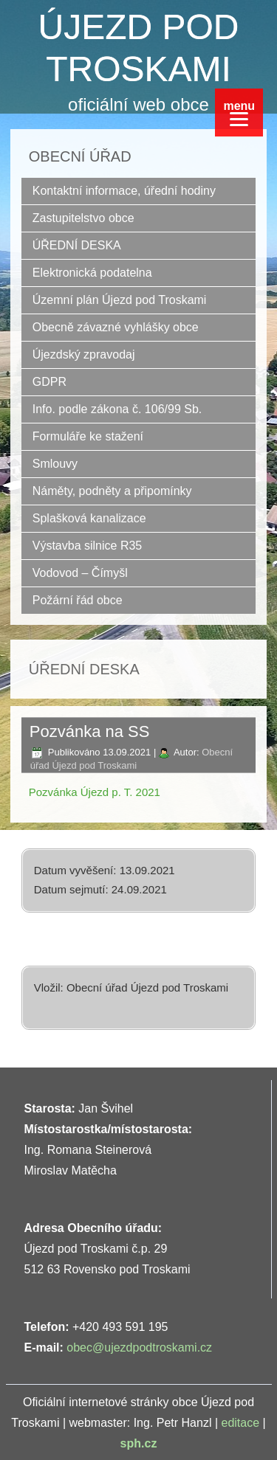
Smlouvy (55, 463)
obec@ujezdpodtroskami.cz (139, 1347)
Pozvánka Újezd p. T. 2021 (94, 792)
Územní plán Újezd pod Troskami (120, 300)
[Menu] (239, 112)
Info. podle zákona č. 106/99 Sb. (117, 409)
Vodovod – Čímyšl (80, 573)
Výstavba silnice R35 (88, 545)
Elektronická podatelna (92, 272)
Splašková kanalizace (89, 518)
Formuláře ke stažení (88, 436)
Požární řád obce (78, 600)
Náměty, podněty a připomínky (112, 491)
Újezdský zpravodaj (84, 354)
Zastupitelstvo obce (83, 218)
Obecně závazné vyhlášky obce (116, 327)
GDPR (49, 382)
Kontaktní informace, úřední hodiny (124, 190)
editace (241, 1422)
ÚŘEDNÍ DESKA (77, 245)
